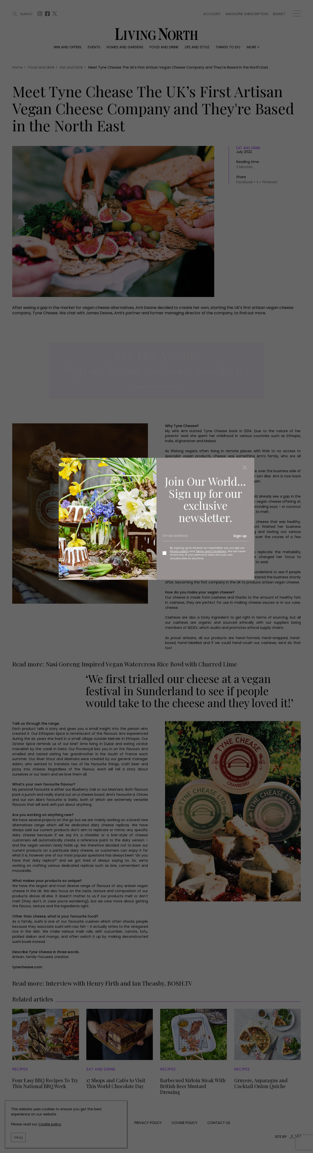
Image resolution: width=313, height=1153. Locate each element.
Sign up (240, 535)
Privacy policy (179, 551)
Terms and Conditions (211, 551)
